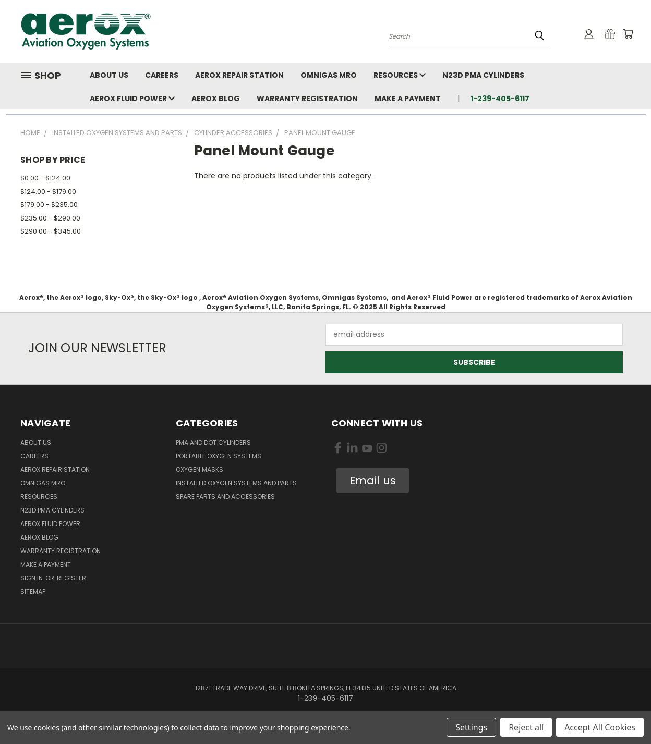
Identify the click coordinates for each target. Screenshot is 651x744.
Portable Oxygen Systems (218, 456)
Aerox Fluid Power (132, 98)
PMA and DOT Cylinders (213, 442)
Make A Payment (408, 98)
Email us (372, 480)
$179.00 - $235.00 (49, 205)
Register (71, 578)
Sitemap (32, 591)
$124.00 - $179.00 (48, 192)
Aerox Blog (215, 98)
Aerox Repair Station (239, 75)
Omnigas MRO (328, 75)
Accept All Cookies (599, 727)
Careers (161, 75)
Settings (471, 727)
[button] (372, 481)
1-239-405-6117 (500, 98)
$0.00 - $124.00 (45, 178)
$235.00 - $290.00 (50, 218)
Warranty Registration (307, 98)
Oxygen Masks (199, 469)
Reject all (526, 727)
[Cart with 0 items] (628, 34)
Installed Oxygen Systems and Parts (236, 483)
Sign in (32, 578)
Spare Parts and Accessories (225, 496)
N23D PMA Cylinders (483, 75)
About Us (109, 75)
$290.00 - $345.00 (50, 231)
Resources (399, 75)
